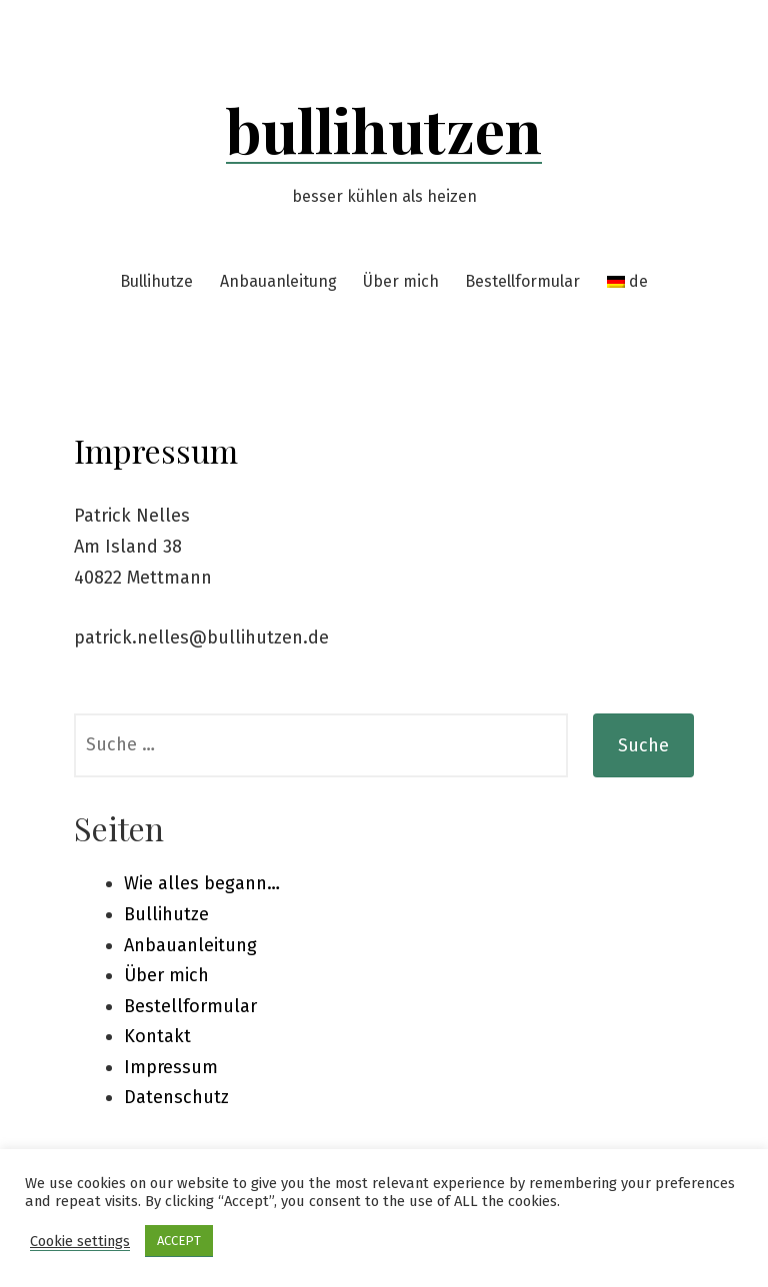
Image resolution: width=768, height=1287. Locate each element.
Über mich (401, 281)
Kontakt (157, 1036)
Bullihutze (156, 281)
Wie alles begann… (202, 883)
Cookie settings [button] (80, 1241)
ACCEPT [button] (179, 1240)
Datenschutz (176, 1097)
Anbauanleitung (278, 281)
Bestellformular (522, 281)
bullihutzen (384, 129)
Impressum (171, 1067)
